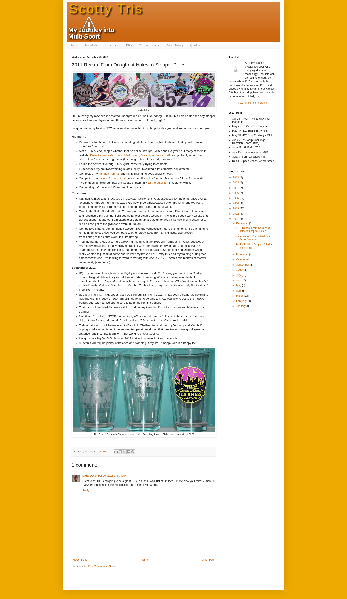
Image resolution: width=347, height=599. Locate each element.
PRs (129, 45)
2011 (236, 218)
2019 (236, 177)
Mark (127, 155)
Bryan (102, 155)
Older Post (208, 559)
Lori (151, 155)
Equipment (112, 45)
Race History (174, 45)
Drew (93, 155)
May (239, 285)
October (241, 259)
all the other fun (158, 182)
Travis (119, 155)
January (241, 306)
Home (74, 45)
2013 (236, 208)
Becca (159, 155)
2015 (236, 198)
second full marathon (112, 178)
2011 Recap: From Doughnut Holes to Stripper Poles (252, 229)
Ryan (135, 155)
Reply (85, 490)
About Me (91, 45)
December (242, 223)
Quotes (195, 45)
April (239, 290)
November (242, 254)
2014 (236, 203)
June (239, 280)
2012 (236, 213)
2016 (236, 192)
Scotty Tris (106, 8)
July (239, 275)
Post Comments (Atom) (102, 566)
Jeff (167, 155)
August (240, 269)
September (243, 264)
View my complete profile (252, 102)
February (241, 301)
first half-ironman (109, 173)
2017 (236, 187)
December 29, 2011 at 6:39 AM (108, 475)
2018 (236, 182)
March (240, 295)
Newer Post (80, 559)
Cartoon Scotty (149, 45)
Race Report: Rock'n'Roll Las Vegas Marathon (252, 238)
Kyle (110, 155)
